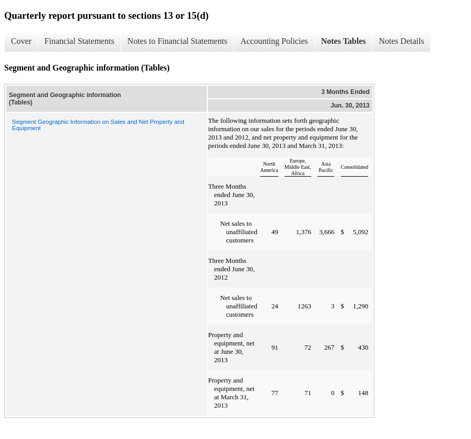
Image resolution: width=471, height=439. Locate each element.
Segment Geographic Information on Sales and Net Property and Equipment (98, 125)
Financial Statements (79, 41)
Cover (21, 41)
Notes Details (402, 41)
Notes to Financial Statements (177, 41)
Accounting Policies (274, 41)
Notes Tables (343, 41)
